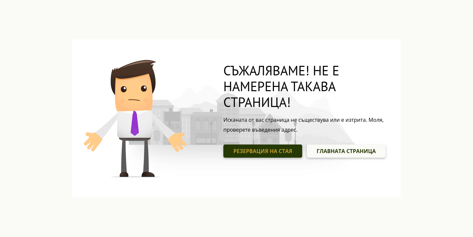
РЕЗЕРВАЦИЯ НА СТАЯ (262, 151)
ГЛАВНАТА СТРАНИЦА (346, 151)
